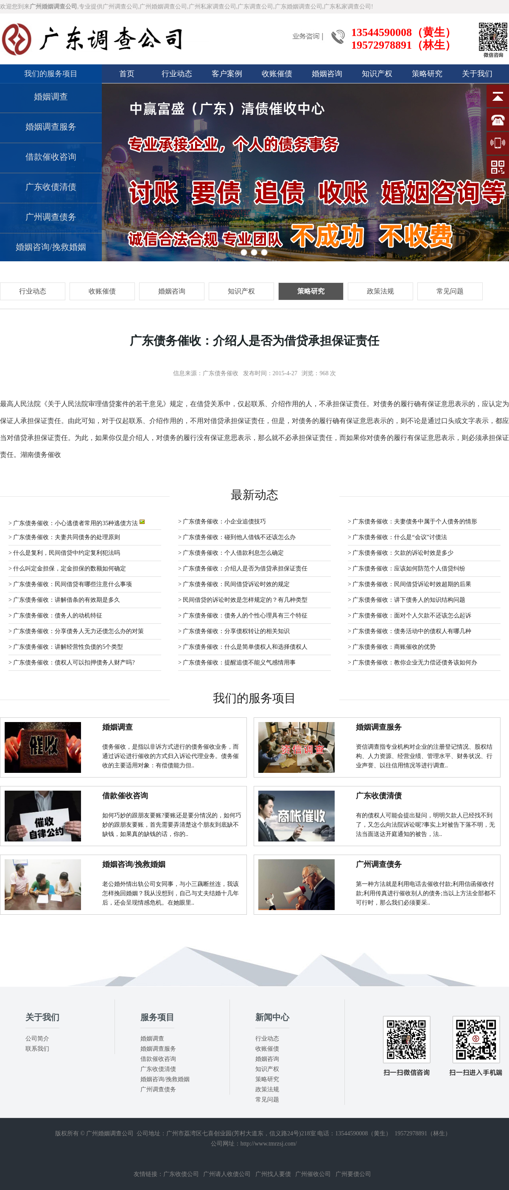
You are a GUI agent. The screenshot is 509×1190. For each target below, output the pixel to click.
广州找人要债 (273, 1174)
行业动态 (177, 73)
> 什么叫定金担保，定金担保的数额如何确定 (67, 568)
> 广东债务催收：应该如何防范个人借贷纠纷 (406, 568)
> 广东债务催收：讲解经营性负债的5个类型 (65, 647)
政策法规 (267, 1089)
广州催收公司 (313, 1174)
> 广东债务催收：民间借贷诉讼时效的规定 (234, 584)
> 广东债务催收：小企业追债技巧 (222, 521)
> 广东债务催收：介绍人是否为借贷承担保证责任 (243, 568)
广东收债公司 (181, 1174)
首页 (126, 73)
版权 (61, 1133)
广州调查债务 (50, 216)
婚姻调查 (51, 96)
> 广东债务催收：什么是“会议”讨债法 (397, 537)
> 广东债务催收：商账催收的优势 (392, 647)
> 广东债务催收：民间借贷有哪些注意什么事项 (70, 584)
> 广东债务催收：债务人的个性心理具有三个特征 (243, 615)
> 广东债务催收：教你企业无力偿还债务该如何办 (412, 662)
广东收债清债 (50, 186)
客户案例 (227, 73)
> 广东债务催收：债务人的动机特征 (55, 615)
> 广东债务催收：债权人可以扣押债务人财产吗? (71, 662)
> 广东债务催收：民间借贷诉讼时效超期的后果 (409, 584)
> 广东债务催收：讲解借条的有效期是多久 (64, 600)
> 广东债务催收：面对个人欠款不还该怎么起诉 (409, 615)
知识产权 (377, 73)
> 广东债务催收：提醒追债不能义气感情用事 (237, 662)
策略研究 (427, 73)
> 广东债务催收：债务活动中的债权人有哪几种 (409, 631)
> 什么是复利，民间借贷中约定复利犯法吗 (64, 553)
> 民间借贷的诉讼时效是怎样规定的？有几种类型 (243, 600)
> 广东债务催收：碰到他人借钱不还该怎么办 (237, 537)
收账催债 (277, 73)
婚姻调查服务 (50, 126)
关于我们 (477, 73)
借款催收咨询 (50, 156)
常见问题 (267, 1099)
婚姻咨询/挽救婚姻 (51, 247)
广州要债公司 (353, 1174)
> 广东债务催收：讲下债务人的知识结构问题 (406, 600)
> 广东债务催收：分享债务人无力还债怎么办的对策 (76, 631)
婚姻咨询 (327, 73)
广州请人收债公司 (227, 1174)
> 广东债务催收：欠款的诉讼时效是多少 (400, 553)
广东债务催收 (220, 373)
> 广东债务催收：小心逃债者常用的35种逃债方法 (76, 522)
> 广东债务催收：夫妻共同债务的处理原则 (64, 537)
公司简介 (37, 1038)
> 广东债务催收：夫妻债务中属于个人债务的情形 (412, 521)
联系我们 (37, 1049)
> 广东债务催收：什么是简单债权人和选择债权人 (243, 647)
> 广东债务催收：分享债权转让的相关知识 (234, 631)
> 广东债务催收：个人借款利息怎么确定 (231, 553)
